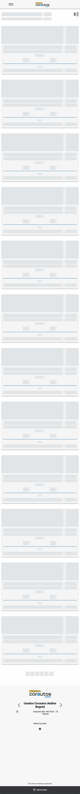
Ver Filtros (40, 790)
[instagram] (40, 729)
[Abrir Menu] (11, 4)
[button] (19, 705)
